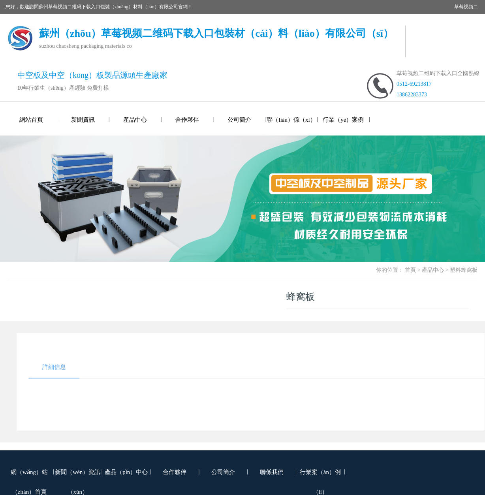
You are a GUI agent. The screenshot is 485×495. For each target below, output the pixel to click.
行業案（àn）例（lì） (320, 478)
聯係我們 (272, 472)
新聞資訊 (83, 120)
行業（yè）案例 (343, 120)
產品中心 (135, 120)
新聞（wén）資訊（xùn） (77, 478)
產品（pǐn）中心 (126, 472)
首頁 (410, 270)
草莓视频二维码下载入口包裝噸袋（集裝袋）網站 (118, 20)
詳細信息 (54, 367)
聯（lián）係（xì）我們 (291, 126)
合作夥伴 (187, 120)
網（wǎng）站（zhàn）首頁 (29, 478)
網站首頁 (31, 120)
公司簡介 (239, 120)
